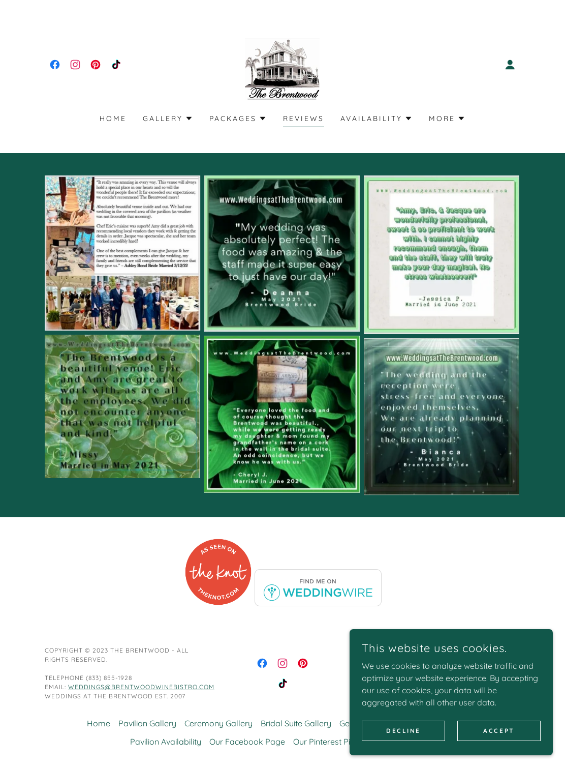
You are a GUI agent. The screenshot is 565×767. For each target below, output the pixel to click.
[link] (55, 64)
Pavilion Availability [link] (165, 741)
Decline (403, 737)
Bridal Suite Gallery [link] (296, 723)
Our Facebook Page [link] (247, 741)
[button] (510, 64)
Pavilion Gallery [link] (147, 723)
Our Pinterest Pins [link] (326, 741)
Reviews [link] (303, 118)
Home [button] (98, 723)
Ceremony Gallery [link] (218, 723)
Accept (498, 737)
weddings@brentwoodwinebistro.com (141, 687)
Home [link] (113, 118)
